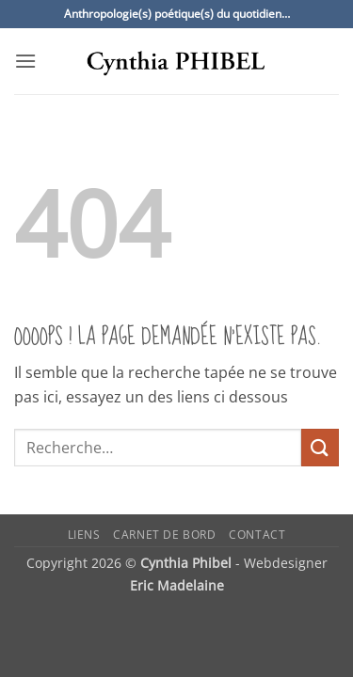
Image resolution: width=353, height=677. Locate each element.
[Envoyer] (320, 447)
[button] (25, 61)
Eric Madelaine (177, 585)
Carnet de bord (165, 535)
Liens (84, 535)
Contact (257, 535)
